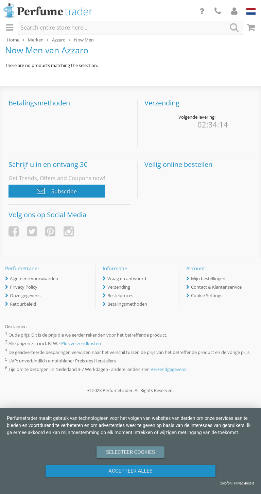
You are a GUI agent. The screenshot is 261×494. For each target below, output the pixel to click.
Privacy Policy (23, 287)
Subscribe (57, 190)
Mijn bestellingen (208, 278)
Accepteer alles (130, 471)
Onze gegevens (25, 295)
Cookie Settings (206, 295)
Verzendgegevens (168, 369)
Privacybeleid (244, 483)
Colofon (225, 483)
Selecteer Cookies (130, 452)
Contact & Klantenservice (216, 287)
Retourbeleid (23, 304)
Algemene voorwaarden (34, 278)
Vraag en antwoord (126, 278)
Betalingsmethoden (127, 304)
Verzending (118, 287)
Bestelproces (120, 295)
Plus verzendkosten (81, 344)
